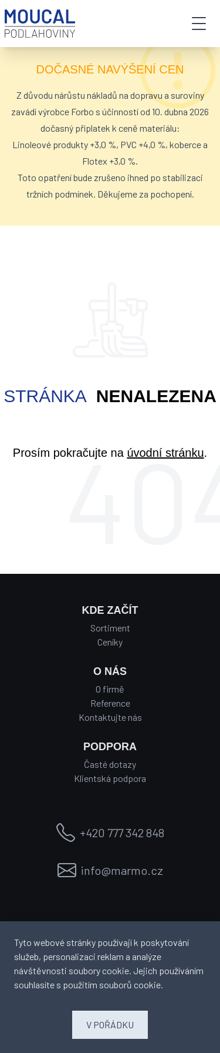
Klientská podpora (110, 778)
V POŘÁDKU (110, 1024)
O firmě (110, 688)
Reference (110, 702)
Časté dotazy (110, 764)
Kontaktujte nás (110, 717)
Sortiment (110, 627)
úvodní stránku (165, 452)
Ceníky (110, 641)
